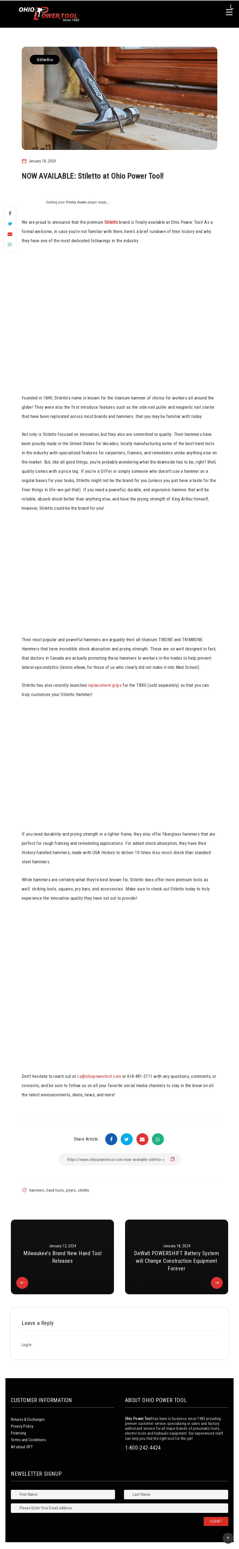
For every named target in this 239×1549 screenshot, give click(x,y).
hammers (36, 1190)
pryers (71, 1190)
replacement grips (105, 685)
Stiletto (45, 59)
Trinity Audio (76, 202)
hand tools (55, 1190)
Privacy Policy (22, 1426)
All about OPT (22, 1447)
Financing (18, 1433)
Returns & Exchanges (28, 1419)
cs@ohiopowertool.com (99, 1076)
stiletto (83, 1190)
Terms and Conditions (28, 1440)
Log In (26, 1345)
